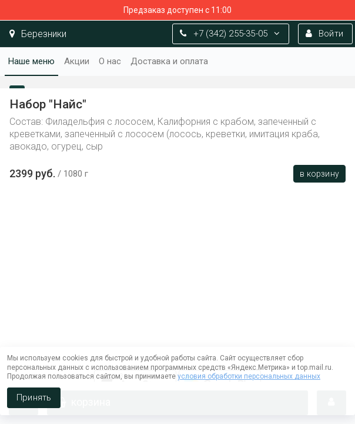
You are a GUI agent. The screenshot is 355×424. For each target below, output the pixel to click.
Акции (76, 61)
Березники (37, 33)
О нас (110, 61)
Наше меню (31, 61)
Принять (33, 397)
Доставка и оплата (169, 61)
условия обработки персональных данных (248, 376)
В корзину (319, 173)
